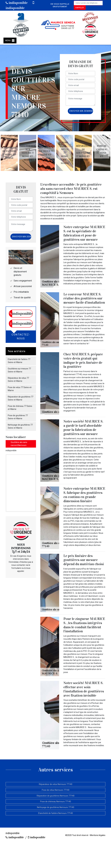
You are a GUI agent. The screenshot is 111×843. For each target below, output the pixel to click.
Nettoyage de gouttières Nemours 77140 (55, 807)
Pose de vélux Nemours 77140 (55, 790)
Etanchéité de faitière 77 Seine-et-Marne (19, 360)
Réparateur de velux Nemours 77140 (55, 784)
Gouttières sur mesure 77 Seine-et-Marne (19, 370)
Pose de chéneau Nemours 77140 (55, 801)
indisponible (17, 3)
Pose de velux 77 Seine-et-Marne (20, 389)
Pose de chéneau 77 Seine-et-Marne (20, 407)
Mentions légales (97, 835)
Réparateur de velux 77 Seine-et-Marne (18, 379)
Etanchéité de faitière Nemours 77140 (55, 813)
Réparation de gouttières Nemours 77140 (55, 796)
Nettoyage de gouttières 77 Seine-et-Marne (20, 426)
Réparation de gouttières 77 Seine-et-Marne (20, 398)
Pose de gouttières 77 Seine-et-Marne (18, 417)
